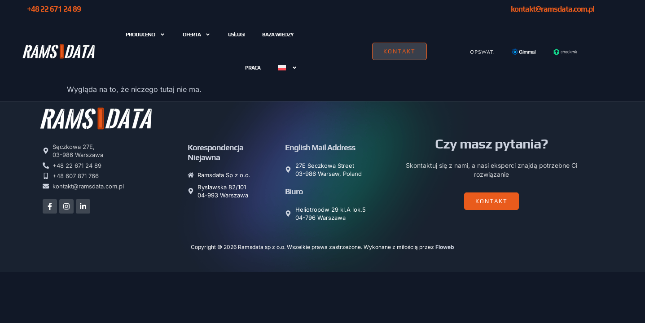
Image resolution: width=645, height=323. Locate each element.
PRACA (252, 68)
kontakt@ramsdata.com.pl (552, 8)
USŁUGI (236, 34)
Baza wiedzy (278, 34)
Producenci (145, 34)
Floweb (444, 247)
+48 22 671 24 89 (54, 8)
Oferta (197, 34)
